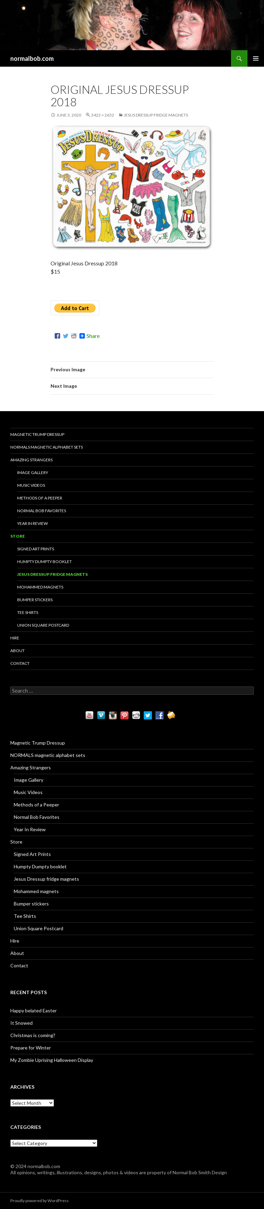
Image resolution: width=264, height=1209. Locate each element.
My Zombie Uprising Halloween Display (51, 1060)
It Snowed (21, 1023)
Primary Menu (256, 58)
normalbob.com (32, 58)
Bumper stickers (35, 599)
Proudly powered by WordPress (39, 1200)
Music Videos (31, 485)
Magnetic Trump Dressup (37, 434)
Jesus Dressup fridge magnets (156, 115)
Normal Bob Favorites (41, 510)
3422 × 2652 (102, 115)
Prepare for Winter (30, 1048)
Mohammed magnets (40, 587)
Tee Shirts (27, 612)
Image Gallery (32, 472)
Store (17, 536)
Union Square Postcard (43, 625)
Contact (20, 663)
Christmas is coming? (32, 1035)
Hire (14, 637)
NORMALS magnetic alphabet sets (46, 447)
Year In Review (32, 523)
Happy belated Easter (33, 1010)
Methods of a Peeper (39, 498)
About (17, 650)
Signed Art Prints (35, 548)
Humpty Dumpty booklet (44, 561)
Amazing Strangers (31, 459)
